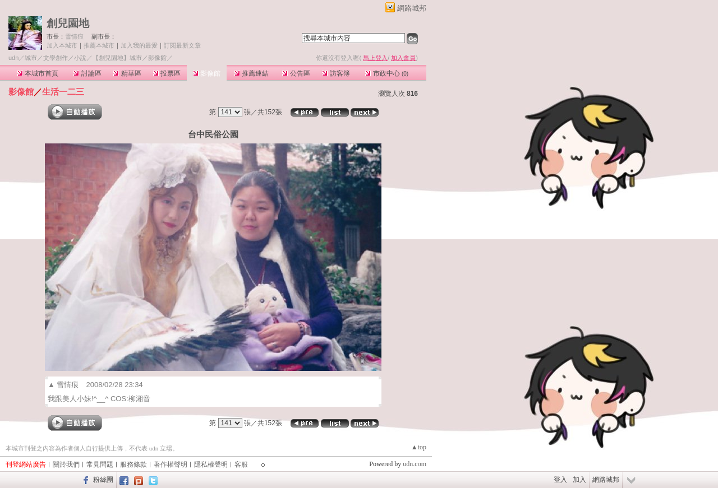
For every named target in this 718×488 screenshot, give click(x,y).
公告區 (296, 73)
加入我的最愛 (139, 45)
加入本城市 (62, 45)
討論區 (87, 73)
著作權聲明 (170, 464)
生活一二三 (63, 91)
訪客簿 (335, 73)
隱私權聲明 (211, 464)
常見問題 (99, 464)
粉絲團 (103, 480)
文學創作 (55, 57)
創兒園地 (68, 23)
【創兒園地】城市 (117, 57)
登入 (560, 480)
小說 (80, 57)
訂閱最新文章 (182, 45)
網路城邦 (411, 8)
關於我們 (66, 464)
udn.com (414, 464)
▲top (418, 447)
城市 (31, 57)
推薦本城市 (99, 45)
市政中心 (386, 73)
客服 (241, 464)
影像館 (206, 73)
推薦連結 (251, 73)
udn (13, 57)
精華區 (127, 73)
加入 (579, 480)
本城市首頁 (37, 73)
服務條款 (133, 464)
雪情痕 (74, 36)
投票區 (167, 73)
